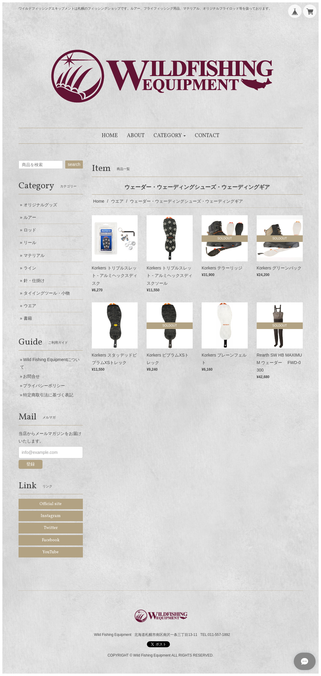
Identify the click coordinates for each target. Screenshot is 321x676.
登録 (30, 464)
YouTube (50, 552)
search (74, 164)
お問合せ (31, 376)
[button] (170, 135)
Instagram (51, 516)
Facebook (51, 540)
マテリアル (34, 255)
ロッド (30, 230)
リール (30, 242)
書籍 (28, 318)
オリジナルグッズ (40, 204)
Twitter (51, 528)
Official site (50, 504)
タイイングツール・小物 (47, 293)
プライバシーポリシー (44, 385)
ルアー (30, 217)
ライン (30, 268)
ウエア (117, 201)
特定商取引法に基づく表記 (48, 394)
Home (98, 201)
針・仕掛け (34, 280)
